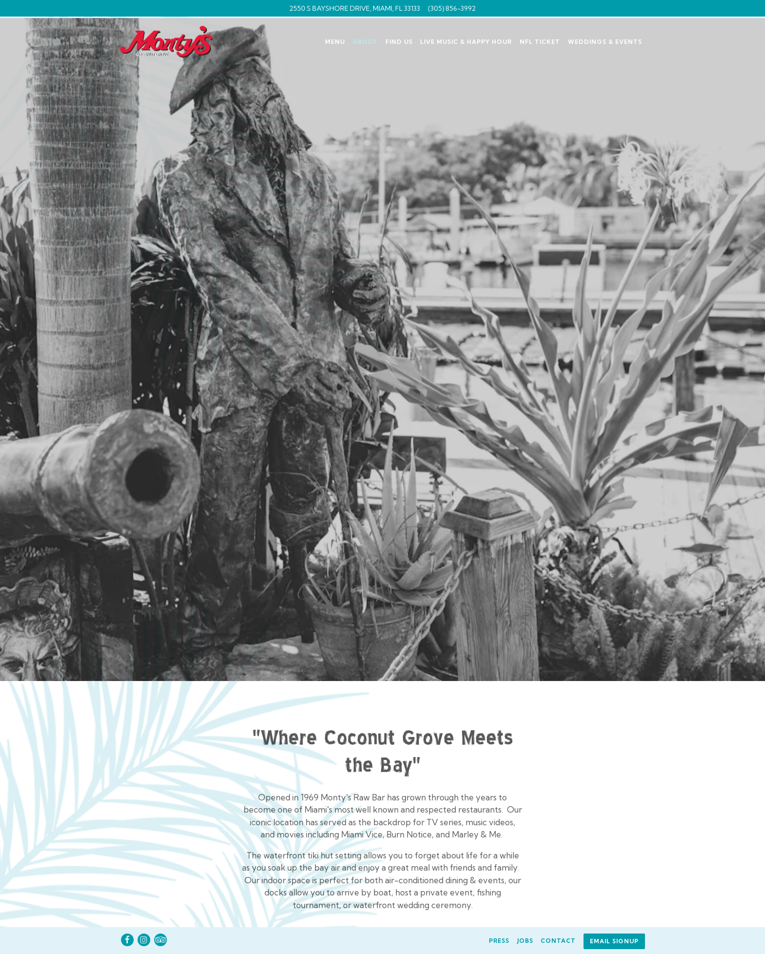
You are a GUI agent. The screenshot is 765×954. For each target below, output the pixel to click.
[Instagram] (144, 940)
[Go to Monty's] (354, 8)
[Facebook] (127, 940)
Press (499, 940)
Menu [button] (335, 41)
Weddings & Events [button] (605, 41)
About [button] (365, 41)
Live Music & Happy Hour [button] (466, 41)
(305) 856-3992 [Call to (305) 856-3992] (452, 8)
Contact (558, 940)
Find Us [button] (399, 41)
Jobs (525, 940)
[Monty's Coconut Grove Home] (172, 41)
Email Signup (614, 941)
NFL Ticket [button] (540, 41)
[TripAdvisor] (160, 940)
